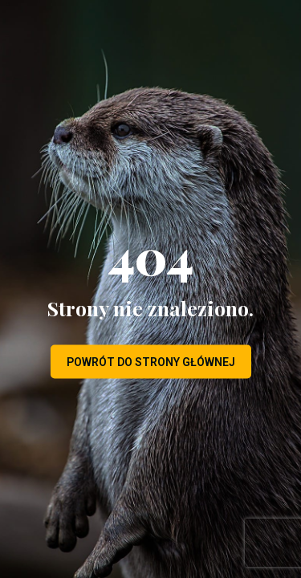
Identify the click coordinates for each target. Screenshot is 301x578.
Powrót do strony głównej (151, 362)
